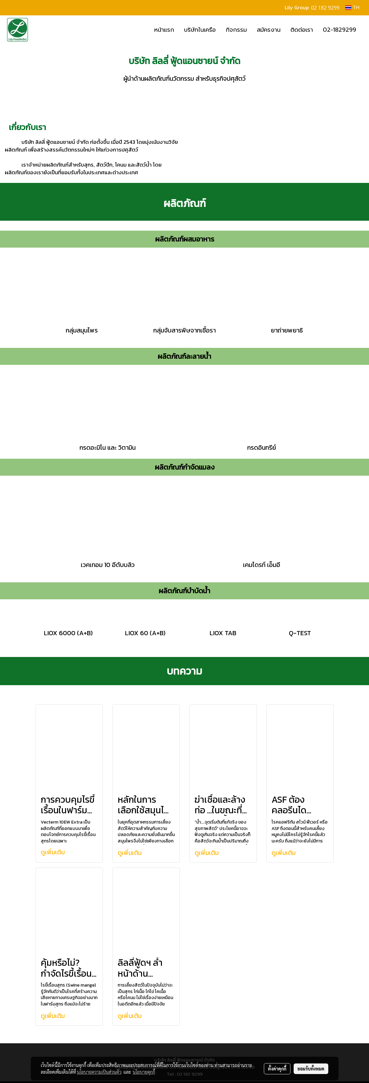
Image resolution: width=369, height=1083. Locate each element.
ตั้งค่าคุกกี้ (277, 1068)
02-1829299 (339, 29)
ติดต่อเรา (301, 29)
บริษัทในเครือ (200, 29)
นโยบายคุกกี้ (144, 1072)
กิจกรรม (236, 29)
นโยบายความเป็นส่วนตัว (99, 1072)
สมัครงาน (269, 29)
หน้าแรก (164, 29)
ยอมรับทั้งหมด (311, 1068)
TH (352, 7)
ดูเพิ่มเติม (53, 852)
